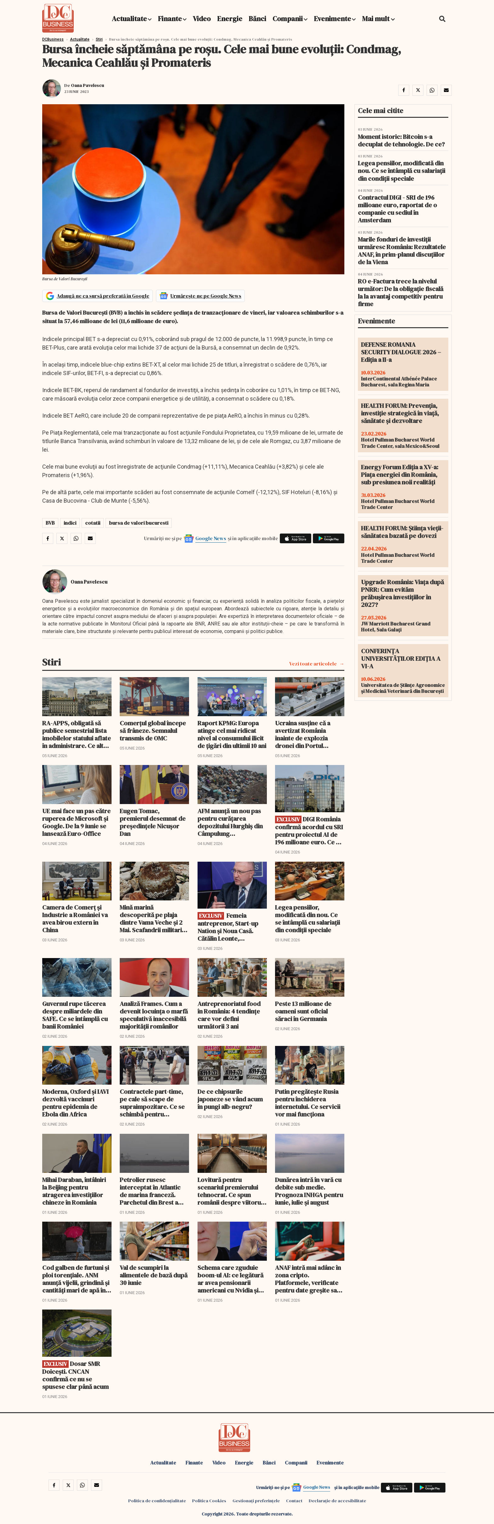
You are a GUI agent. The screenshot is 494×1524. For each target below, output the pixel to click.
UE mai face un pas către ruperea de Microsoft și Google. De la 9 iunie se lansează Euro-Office (76, 822)
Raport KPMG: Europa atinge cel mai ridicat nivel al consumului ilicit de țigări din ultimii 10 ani (232, 734)
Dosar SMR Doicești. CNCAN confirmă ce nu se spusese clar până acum (75, 1375)
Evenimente (332, 18)
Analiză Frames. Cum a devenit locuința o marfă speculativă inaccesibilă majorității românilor (154, 1015)
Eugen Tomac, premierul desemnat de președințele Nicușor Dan (153, 822)
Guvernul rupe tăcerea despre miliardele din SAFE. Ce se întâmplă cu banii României (75, 1015)
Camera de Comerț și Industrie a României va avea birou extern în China (75, 919)
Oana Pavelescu (87, 85)
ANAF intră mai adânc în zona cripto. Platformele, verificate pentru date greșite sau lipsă (308, 1279)
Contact (294, 1501)
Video (202, 18)
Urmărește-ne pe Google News (205, 295)
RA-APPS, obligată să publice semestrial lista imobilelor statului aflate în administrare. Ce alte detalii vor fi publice (76, 734)
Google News (210, 538)
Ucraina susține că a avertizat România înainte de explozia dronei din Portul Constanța (302, 734)
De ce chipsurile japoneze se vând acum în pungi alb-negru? (230, 1099)
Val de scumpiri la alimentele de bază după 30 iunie (153, 1275)
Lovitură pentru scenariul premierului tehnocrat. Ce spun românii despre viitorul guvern (230, 1191)
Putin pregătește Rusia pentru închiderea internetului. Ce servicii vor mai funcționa (307, 1103)
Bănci (257, 18)
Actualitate (129, 18)
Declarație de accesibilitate (337, 1501)
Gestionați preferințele (256, 1501)
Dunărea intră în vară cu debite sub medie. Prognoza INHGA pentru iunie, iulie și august (309, 1191)
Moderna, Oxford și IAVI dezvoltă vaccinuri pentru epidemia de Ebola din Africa (75, 1103)
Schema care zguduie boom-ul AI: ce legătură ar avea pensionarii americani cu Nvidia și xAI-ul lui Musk (230, 1279)
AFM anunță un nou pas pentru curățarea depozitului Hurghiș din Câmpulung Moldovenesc (230, 822)
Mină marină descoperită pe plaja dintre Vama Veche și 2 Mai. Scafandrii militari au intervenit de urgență (153, 919)
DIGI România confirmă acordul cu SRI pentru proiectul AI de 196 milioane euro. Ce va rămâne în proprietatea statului (309, 830)
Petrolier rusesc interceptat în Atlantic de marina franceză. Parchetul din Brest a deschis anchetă (150, 1191)
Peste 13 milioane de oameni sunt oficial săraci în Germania (303, 1011)
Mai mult (378, 18)
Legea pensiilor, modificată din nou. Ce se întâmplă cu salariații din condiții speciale (307, 919)
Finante (170, 18)
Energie (229, 18)
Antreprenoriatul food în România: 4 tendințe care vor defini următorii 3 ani (229, 1015)
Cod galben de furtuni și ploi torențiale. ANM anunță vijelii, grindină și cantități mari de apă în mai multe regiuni (75, 1279)
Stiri (99, 39)
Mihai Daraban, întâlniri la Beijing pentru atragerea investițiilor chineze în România (74, 1191)
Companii (288, 18)
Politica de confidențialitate (157, 1501)
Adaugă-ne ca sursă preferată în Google (103, 295)
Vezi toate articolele (313, 664)
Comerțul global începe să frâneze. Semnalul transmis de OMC (153, 730)
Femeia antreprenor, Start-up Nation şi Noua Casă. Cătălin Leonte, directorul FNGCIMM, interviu (228, 927)
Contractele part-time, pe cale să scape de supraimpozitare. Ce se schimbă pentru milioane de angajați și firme (152, 1103)
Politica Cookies (209, 1501)
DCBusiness (53, 39)
